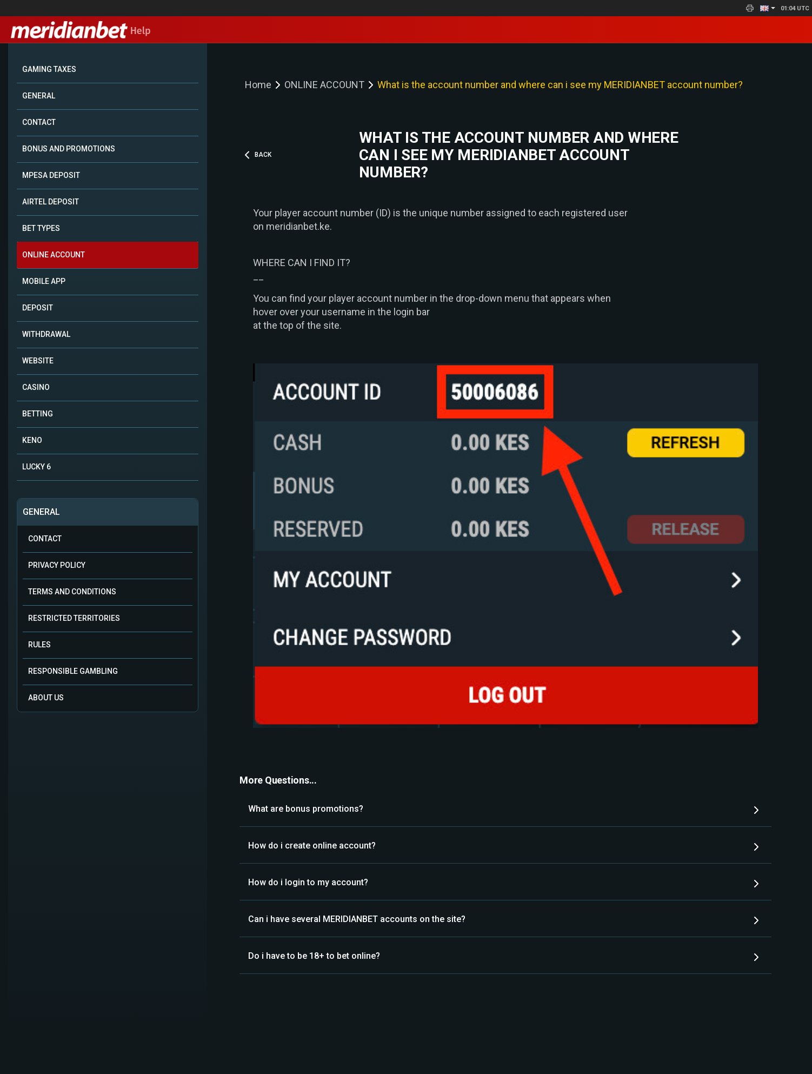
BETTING (37, 413)
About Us (46, 697)
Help (81, 31)
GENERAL (38, 95)
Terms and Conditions (72, 591)
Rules (39, 644)
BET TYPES (41, 228)
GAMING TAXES (49, 69)
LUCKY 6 (36, 466)
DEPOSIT (37, 307)
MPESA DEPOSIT (51, 175)
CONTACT (39, 122)
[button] (767, 8)
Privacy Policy (56, 565)
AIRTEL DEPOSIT (50, 201)
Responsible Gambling (73, 671)
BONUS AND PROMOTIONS (68, 148)
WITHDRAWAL (46, 334)
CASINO (36, 387)
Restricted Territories (74, 618)
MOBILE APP (43, 281)
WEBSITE (38, 360)
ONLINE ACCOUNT (53, 254)
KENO (32, 440)
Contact (45, 538)
